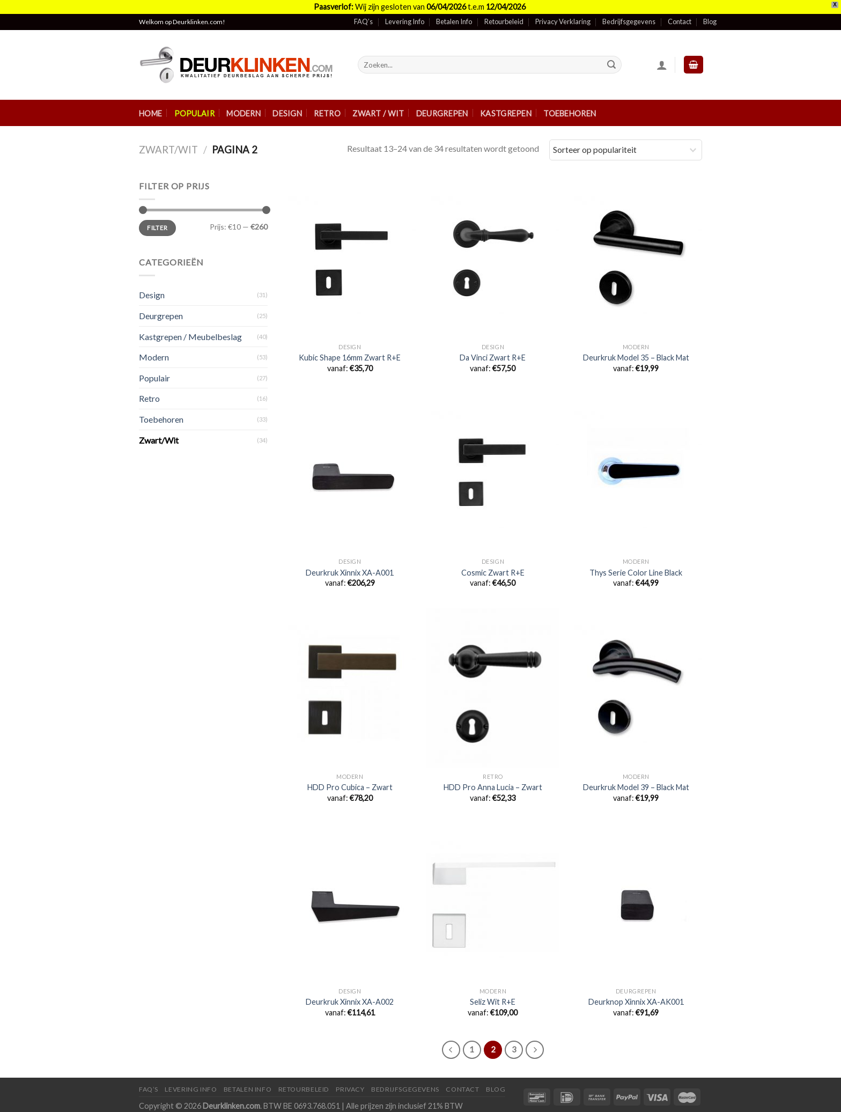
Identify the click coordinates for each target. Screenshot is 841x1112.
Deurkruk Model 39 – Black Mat (636, 787)
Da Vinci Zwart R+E (493, 357)
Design (287, 113)
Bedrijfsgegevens (628, 21)
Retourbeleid (503, 21)
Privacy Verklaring (563, 21)
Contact (679, 21)
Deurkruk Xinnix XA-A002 (350, 1001)
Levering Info (404, 21)
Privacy (350, 1089)
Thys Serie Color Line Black (635, 572)
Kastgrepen (506, 113)
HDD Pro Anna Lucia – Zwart (493, 787)
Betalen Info (454, 21)
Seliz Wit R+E (492, 1001)
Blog (710, 21)
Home (150, 113)
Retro (327, 113)
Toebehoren (569, 113)
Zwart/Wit (168, 150)
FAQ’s (363, 21)
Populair (194, 113)
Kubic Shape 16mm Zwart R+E (350, 357)
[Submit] (611, 65)
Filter (157, 228)
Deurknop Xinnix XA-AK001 (636, 1001)
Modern (243, 113)
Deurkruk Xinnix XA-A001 (350, 572)
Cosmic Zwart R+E (493, 572)
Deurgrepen (442, 113)
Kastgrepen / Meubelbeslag (190, 337)
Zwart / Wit (378, 113)
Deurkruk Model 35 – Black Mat (636, 357)
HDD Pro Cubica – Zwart (350, 787)
